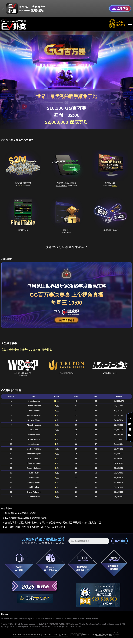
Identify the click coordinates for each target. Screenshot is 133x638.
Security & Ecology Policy (55, 633)
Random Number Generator (27, 633)
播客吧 (114, 184)
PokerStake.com (61, 184)
